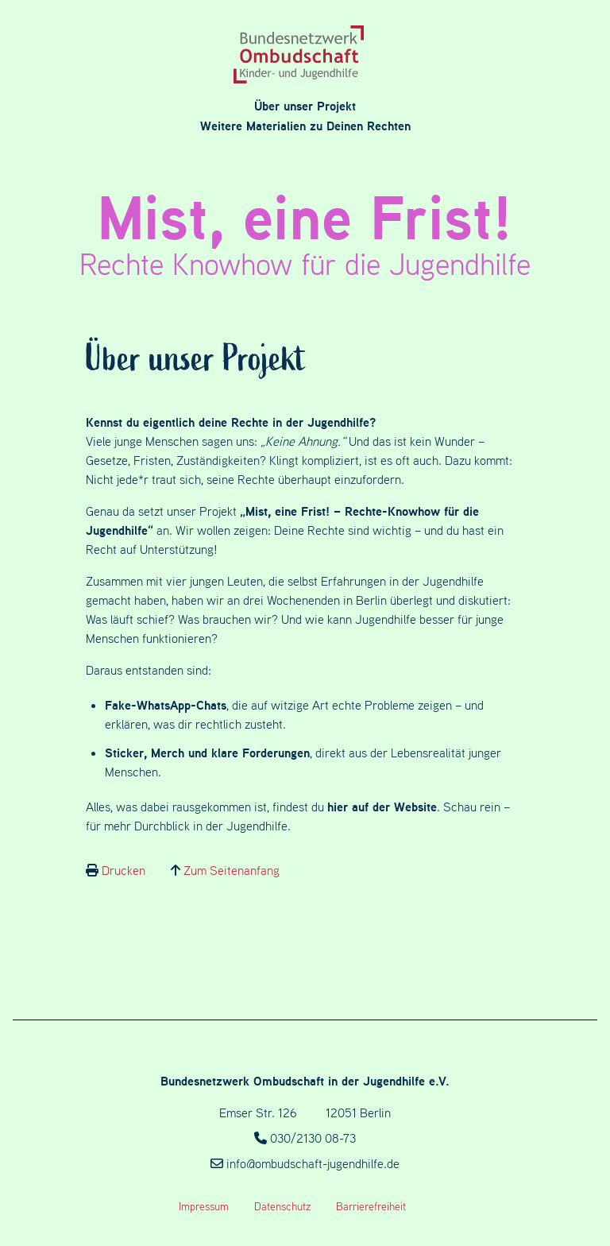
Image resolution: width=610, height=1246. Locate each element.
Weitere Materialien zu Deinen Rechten (305, 125)
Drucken (123, 870)
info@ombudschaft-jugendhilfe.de (313, 1163)
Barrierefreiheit (371, 1206)
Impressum (204, 1206)
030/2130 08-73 (313, 1138)
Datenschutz (282, 1206)
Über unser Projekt (305, 105)
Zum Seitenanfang (231, 870)
